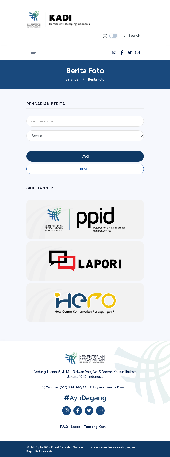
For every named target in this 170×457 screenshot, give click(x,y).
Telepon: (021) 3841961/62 (64, 387)
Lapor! (76, 427)
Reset (85, 169)
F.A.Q (64, 427)
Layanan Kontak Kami (107, 387)
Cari (85, 156)
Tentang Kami (95, 427)
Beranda (72, 79)
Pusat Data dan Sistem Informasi (74, 447)
